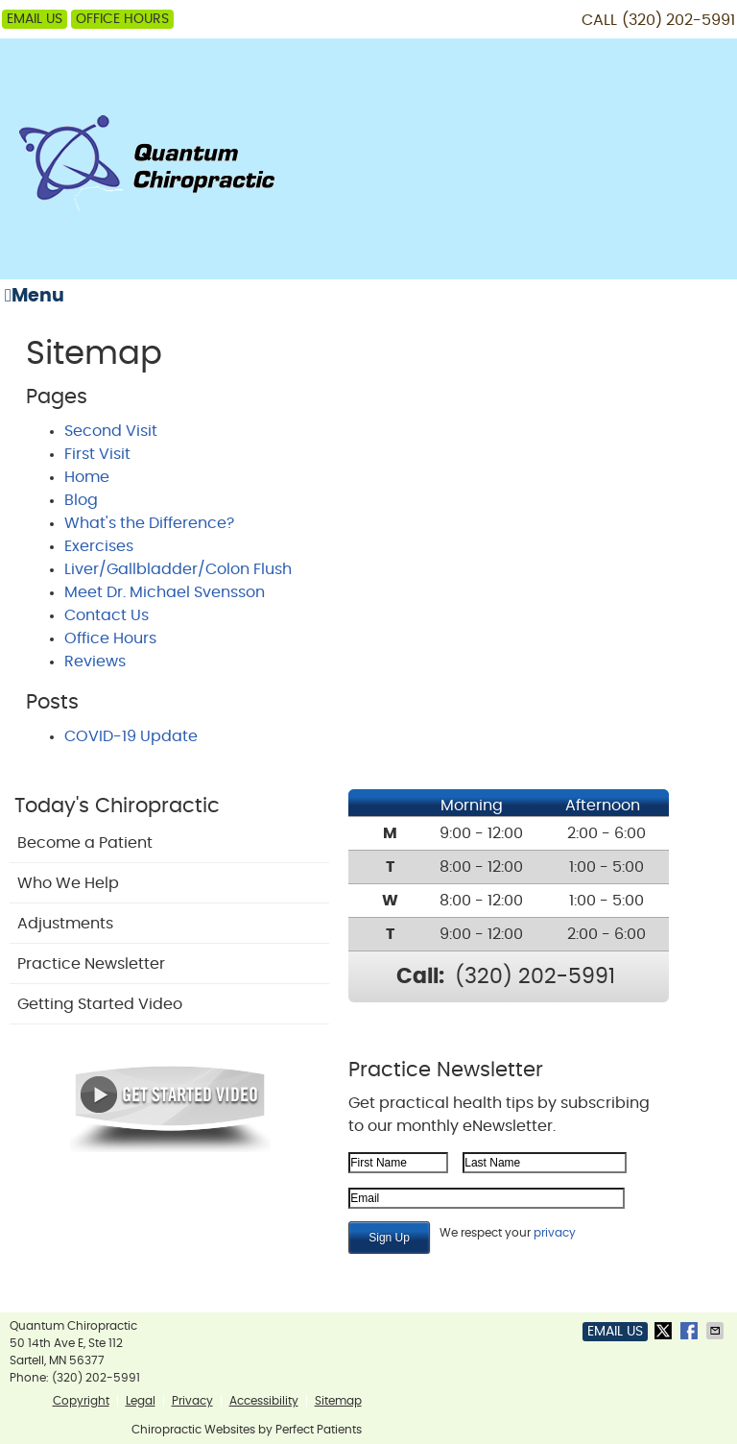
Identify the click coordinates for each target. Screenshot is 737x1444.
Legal (140, 1401)
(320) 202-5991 (678, 20)
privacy (555, 1233)
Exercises (98, 546)
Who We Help (68, 883)
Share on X (665, 1330)
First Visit (97, 454)
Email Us (34, 19)
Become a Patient (85, 843)
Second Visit (110, 431)
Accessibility (263, 1401)
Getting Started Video (99, 1004)
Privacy (192, 1401)
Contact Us (106, 615)
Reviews (95, 661)
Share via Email (716, 1330)
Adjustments (65, 923)
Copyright (81, 1401)
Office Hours (122, 19)
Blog (81, 500)
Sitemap (338, 1401)
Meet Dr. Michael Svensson (164, 592)
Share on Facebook (690, 1330)
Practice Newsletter (91, 964)
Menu (34, 295)
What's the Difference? (149, 523)
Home (86, 477)
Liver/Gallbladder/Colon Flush (178, 569)
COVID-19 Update (131, 736)
